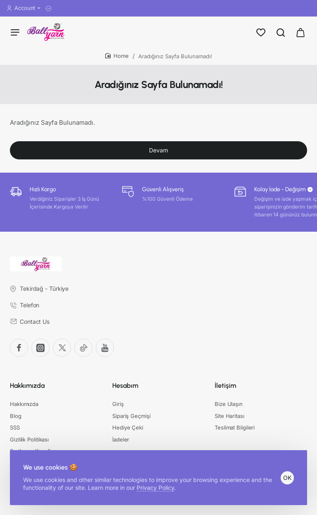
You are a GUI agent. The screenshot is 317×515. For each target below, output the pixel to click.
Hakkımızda (27, 385)
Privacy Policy (155, 487)
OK (287, 477)
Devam (158, 150)
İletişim (225, 385)
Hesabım (125, 385)
